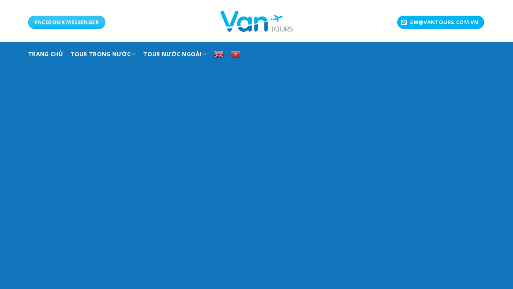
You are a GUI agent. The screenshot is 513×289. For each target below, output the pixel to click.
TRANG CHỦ (45, 54)
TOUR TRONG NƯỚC (103, 54)
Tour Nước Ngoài (175, 54)
